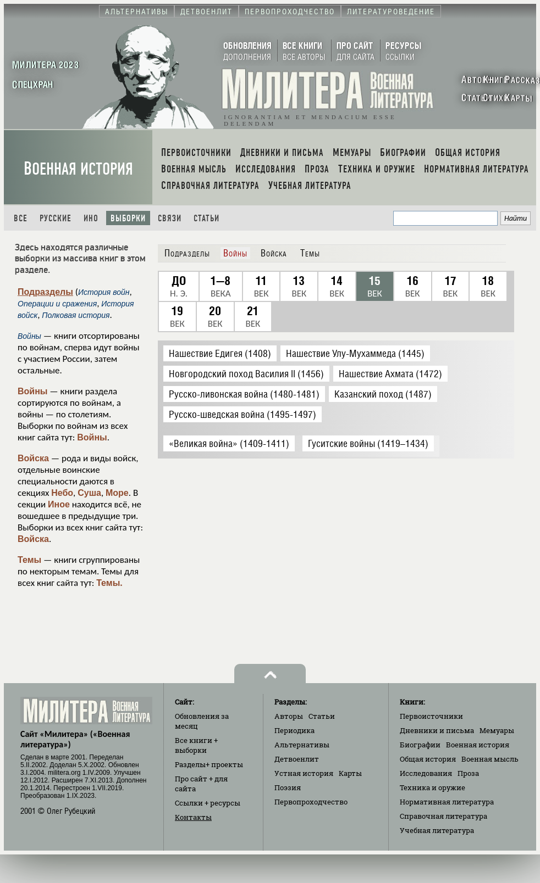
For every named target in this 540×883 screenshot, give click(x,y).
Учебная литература (437, 830)
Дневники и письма (437, 730)
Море (117, 493)
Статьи (206, 218)
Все (20, 218)
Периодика (294, 730)
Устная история (303, 773)
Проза (468, 773)
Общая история (428, 759)
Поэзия (287, 787)
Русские (55, 218)
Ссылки (207, 803)
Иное (59, 504)
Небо (62, 493)
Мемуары (497, 730)
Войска (33, 458)
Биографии (420, 745)
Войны (33, 391)
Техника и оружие (432, 787)
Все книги (196, 745)
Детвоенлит (296, 759)
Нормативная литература (447, 802)
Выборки (128, 218)
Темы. (109, 583)
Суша (89, 493)
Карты (350, 773)
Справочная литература (443, 816)
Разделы (209, 764)
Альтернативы (301, 745)
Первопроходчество (311, 802)
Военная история (78, 169)
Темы (29, 560)
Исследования (426, 773)
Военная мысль (490, 759)
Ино (91, 218)
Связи (169, 218)
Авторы (288, 716)
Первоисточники (431, 716)
